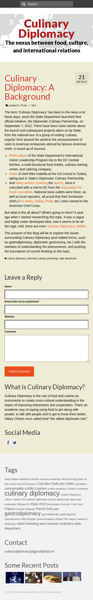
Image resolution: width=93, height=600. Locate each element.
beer (7, 484)
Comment (10, 331)
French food (44, 509)
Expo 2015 (38, 504)
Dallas (39, 201)
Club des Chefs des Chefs (55, 484)
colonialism (81, 484)
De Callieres (28, 499)
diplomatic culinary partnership (42, 258)
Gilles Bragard (28, 519)
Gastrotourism (12, 519)
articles (29, 183)
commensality (14, 488)
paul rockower (49, 523)
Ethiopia (21, 504)
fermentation (53, 504)
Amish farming (69, 479)
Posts (24, 105)
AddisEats (24, 479)
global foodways (45, 519)
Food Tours (77, 504)
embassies (10, 504)
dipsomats (75, 499)
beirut (13, 484)
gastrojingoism (68, 514)
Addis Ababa (11, 479)
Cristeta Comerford (77, 488)
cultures (17, 499)
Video (13, 174)
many (20, 183)
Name (9, 286)
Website (9, 316)
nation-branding (28, 523)
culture (8, 499)
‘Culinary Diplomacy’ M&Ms (66, 226)
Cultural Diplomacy (71, 494)
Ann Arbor (26, 201)
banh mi (82, 479)
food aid (65, 504)
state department (68, 258)
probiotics (66, 523)
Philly (49, 201)
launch (58, 183)
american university (50, 479)
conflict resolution (57, 488)
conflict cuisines (36, 488)
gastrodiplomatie (50, 514)
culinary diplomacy (16, 258)
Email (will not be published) (22, 301)
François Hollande (25, 509)
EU (28, 504)
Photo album (18, 155)
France (9, 509)
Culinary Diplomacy (46, 28)
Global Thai (62, 519)
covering (41, 183)
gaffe (56, 509)
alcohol (35, 479)
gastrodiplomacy (23, 513)
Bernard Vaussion (27, 484)
